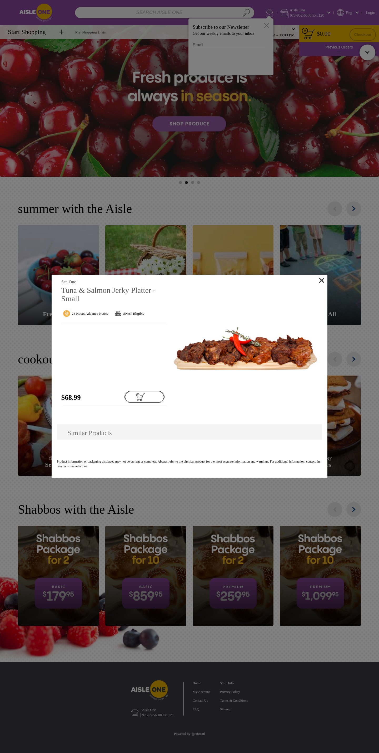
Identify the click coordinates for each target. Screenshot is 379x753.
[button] (245, 348)
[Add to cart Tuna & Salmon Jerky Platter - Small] (144, 397)
